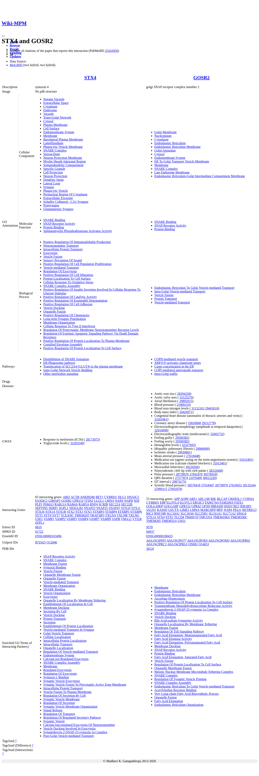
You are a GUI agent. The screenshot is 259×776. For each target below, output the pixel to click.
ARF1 (193, 499)
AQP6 (184, 499)
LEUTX (173, 510)
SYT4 (47, 515)
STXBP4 (111, 511)
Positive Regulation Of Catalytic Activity (70, 297)
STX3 (79, 511)
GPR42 (196, 506)
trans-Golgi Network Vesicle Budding (67, 370)
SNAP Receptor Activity (59, 223)
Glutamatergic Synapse (58, 209)
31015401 (245, 459)
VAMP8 (105, 519)
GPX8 (206, 506)
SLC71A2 (229, 513)
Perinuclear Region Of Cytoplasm (65, 194)
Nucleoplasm (162, 136)
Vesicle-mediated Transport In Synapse (68, 629)
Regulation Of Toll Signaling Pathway (179, 631)
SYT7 (56, 515)
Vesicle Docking (54, 308)
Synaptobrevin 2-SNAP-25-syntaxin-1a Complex (75, 732)
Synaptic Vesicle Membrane (61, 699)
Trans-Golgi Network (57, 117)
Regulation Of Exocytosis (60, 271)
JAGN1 (151, 510)
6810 (38, 527)
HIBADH (217, 506)
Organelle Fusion (54, 311)
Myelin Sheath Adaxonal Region (64, 161)
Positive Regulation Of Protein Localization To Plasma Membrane (86, 341)
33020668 (194, 423)
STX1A (50, 511)
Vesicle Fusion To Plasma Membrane (67, 692)
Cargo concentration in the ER (174, 366)
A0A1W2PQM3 (219, 540)
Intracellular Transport (58, 644)
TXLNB (122, 515)
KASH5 (162, 510)
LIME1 (184, 510)
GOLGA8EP (154, 506)
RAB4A (72, 504)
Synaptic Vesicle (54, 721)
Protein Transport (165, 298)
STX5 (88, 511)
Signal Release (53, 710)
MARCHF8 (208, 510)
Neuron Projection (55, 176)
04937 (150, 531)
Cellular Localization (57, 637)
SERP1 (53, 508)
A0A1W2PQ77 (177, 540)
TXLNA (110, 515)
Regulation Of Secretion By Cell (64, 695)
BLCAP (222, 499)
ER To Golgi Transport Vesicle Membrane (181, 161)
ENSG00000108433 (159, 536)
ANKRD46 (87, 497)
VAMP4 (83, 519)
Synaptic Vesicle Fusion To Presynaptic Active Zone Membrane (84, 684)
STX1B (61, 511)
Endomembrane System (58, 132)
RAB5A (84, 504)
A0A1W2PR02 (240, 540)
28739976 (182, 474)
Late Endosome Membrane (172, 172)
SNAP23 (89, 508)
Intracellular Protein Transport (63, 249)
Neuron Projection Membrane (62, 157)
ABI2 (66, 497)
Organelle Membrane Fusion (62, 574)
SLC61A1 (215, 513)
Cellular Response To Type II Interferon (69, 326)
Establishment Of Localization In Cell (68, 604)
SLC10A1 (173, 513)
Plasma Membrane (55, 125)
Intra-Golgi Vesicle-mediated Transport (179, 291)
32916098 (160, 430)
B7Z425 (40, 542)
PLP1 (38, 504)
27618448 (192, 456)
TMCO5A (205, 517)
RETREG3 (249, 510)
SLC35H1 (201, 513)
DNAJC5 (133, 497)
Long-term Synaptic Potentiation (64, 319)
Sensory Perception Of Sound (62, 260)
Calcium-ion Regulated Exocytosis (66, 659)
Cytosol (48, 121)
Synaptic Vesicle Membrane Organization (70, 706)
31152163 (197, 408)
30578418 (209, 474)
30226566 (191, 467)
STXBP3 (98, 511)
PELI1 (237, 510)
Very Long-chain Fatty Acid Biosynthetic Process (186, 693)
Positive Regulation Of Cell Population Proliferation (77, 264)
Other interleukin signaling (60, 373)
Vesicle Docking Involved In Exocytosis (69, 728)
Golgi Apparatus (165, 150)
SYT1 (39, 515)
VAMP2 (60, 519)
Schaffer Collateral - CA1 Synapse (65, 201)
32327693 (188, 445)
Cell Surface (51, 128)
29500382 (181, 437)
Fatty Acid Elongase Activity (173, 639)
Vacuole (48, 114)
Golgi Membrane (165, 132)
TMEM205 (153, 521)
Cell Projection (53, 172)
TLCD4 (179, 517)
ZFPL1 (39, 522)
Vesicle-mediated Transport (61, 267)
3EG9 (150, 548)
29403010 (211, 408)
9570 (149, 527)
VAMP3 (71, 519)
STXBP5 (123, 511)
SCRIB (103, 504)
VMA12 (126, 519)
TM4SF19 (191, 517)
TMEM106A (221, 517)
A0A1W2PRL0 (177, 544)
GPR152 (77, 500)
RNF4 (94, 504)
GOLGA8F (171, 506)
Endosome (50, 110)
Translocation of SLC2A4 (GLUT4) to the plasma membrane (83, 366)
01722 (39, 531)
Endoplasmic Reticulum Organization (178, 704)
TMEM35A (169, 521)
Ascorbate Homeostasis (169, 598)
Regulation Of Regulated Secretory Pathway (72, 717)
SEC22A (114, 504)
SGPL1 (63, 508)
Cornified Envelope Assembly (62, 344)
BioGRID (16, 65)
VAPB (116, 519)
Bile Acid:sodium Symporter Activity (178, 620)
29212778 (208, 423)
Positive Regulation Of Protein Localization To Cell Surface (82, 348)
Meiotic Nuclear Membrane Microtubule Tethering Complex (193, 671)
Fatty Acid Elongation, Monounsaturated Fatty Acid (188, 635)
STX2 (71, 511)
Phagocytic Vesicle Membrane (63, 146)
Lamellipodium (53, 143)
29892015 (185, 401)
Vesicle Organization (56, 593)
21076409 (195, 478)
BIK (213, 499)
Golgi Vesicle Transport (58, 633)
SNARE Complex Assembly (61, 286)
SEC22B (126, 504)
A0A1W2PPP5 (156, 540)
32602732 (216, 434)
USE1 (39, 519)
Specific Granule (54, 168)
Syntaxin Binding (54, 567)
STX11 (136, 508)
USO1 (182, 521)
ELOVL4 (173, 502)
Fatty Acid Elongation (168, 701)
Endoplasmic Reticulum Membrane (177, 146)
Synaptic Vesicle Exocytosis (61, 681)
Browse (15, 45)
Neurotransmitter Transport (61, 245)
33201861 (160, 419)
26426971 (185, 412)
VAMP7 (94, 519)
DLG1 (122, 497)
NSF (137, 500)
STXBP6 (136, 511)
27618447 (207, 485)
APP (177, 499)
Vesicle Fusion (52, 256)
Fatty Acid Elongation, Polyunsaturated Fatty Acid (187, 642)
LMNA (109, 500)
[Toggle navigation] (3, 36)
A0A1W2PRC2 (156, 544)
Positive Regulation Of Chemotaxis (66, 315)
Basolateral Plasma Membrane (63, 139)
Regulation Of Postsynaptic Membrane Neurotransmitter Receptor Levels (91, 330)
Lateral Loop (51, 183)
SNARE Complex (55, 150)
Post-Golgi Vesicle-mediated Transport (68, 736)
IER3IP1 (245, 506)
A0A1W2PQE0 (197, 540)
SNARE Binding (54, 220)
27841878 (196, 474)
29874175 (178, 481)
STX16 (39, 511)
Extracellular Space (56, 103)
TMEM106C (239, 517)
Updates (15, 56)
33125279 (185, 397)
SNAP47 (114, 508)
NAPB (128, 500)
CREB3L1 (235, 499)
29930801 (184, 452)
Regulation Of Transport (59, 714)
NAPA (119, 500)
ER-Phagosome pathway (59, 363)
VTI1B (137, 519)
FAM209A (226, 502)
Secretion (49, 622)
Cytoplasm (50, 106)
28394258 (183, 393)
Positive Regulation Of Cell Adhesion (67, 304)
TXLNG (133, 515)
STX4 (90, 77)
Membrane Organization (59, 322)
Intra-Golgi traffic (166, 373)
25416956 (111, 50)
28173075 (92, 439)
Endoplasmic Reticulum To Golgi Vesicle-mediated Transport (194, 287)
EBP (163, 502)
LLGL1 (99, 500)
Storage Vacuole (53, 99)
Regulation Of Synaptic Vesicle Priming (180, 679)
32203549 (76, 443)
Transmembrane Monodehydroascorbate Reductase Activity (193, 606)
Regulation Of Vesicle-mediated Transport (70, 651)
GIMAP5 (54, 500)
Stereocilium (51, 154)
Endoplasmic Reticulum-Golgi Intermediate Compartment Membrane (199, 176)
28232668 (215, 470)
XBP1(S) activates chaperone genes (177, 363)
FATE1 (238, 502)
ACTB (75, 497)
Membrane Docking (56, 607)
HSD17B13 (231, 506)
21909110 (183, 404)
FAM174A (212, 502)
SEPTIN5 (41, 508)
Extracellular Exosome (58, 198)
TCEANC (67, 515)
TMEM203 (82, 515)
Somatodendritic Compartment (63, 165)
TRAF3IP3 (97, 515)
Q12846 (52, 542)
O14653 (203, 544)
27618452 (235, 485)
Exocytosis (50, 253)
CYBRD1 (110, 497)
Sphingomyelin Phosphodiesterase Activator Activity (77, 231)
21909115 (160, 489)
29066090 (202, 448)
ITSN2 (88, 500)
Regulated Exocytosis (57, 670)
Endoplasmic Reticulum (170, 143)
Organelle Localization (58, 648)
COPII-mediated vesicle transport (176, 359)
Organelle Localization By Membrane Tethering (74, 600)
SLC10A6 (187, 513)
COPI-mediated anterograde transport (178, 370)
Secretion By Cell (54, 611)
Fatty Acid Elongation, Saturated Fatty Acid (182, 657)
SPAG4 (241, 513)
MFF (220, 510)
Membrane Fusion (55, 563)
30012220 (209, 478)
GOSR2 (201, 77)
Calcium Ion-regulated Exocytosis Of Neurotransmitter (79, 725)
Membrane (50, 136)
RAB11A (60, 504)
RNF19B (160, 513)
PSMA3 (48, 504)
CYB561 (248, 499)
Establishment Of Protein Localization (68, 626)
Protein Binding (53, 227)
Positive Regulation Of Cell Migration (68, 275)
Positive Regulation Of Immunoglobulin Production (77, 242)
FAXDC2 (41, 500)
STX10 (125, 508)
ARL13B (204, 499)
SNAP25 (102, 508)
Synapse (48, 187)
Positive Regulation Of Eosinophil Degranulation (75, 300)
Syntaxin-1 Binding (56, 677)
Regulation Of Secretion (59, 703)
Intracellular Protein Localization (64, 640)
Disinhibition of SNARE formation (66, 359)
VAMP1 (49, 519)
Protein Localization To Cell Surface (67, 278)
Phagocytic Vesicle (55, 190)
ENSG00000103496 (48, 536)
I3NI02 (193, 544)
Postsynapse (51, 205)
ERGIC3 (198, 502)
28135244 (249, 485)
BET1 (99, 497)
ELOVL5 (186, 502)
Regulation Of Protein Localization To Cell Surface (187, 664)
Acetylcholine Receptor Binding (175, 690)
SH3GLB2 (76, 508)
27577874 (181, 478)
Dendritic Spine (53, 179)
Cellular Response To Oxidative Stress (68, 282)
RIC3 (149, 513)
